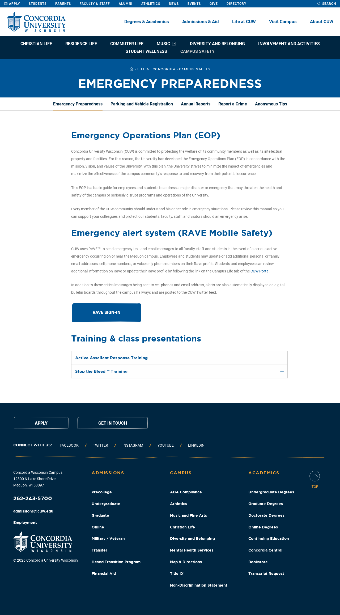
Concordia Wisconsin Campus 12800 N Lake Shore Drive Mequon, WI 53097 (37, 478)
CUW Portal (259, 271)
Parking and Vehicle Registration (141, 103)
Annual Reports (195, 103)
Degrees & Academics (146, 21)
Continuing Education (268, 538)
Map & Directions (186, 562)
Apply (12, 4)
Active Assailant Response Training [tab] (111, 358)
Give (214, 4)
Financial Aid (104, 573)
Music (167, 43)
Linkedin (196, 445)
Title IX (177, 573)
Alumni (126, 4)
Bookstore (258, 562)
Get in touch (112, 423)
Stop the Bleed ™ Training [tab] (101, 371)
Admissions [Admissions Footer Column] (108, 472)
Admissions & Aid (200, 21)
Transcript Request (266, 573)
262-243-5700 (32, 498)
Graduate (100, 515)
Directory (236, 4)
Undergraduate (106, 504)
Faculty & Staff (95, 4)
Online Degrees (263, 527)
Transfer (99, 550)
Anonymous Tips (271, 103)
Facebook (69, 445)
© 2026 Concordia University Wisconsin (45, 560)
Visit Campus (283, 21)
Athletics (150, 4)
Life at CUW (244, 21)
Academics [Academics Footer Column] (263, 472)
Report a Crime (232, 103)
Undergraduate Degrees (271, 492)
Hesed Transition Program (116, 562)
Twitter (100, 445)
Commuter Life (126, 43)
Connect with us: (32, 445)
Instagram (132, 445)
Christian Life (36, 43)
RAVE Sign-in (106, 312)
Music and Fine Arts (188, 515)
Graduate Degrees (265, 504)
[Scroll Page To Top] (315, 479)
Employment (25, 522)
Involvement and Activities (289, 43)
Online (98, 527)
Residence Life (81, 43)
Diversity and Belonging (217, 43)
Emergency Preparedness (78, 103)
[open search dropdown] (326, 3)
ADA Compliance (186, 492)
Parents (63, 4)
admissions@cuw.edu (33, 511)
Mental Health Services (191, 550)
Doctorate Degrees (266, 515)
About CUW (321, 21)
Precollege (102, 492)
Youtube (166, 445)
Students (37, 4)
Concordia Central (265, 550)
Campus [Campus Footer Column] (181, 472)
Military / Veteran (108, 538)
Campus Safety (197, 51)
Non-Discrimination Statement (198, 585)
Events (194, 4)
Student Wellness (146, 51)
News (174, 4)
